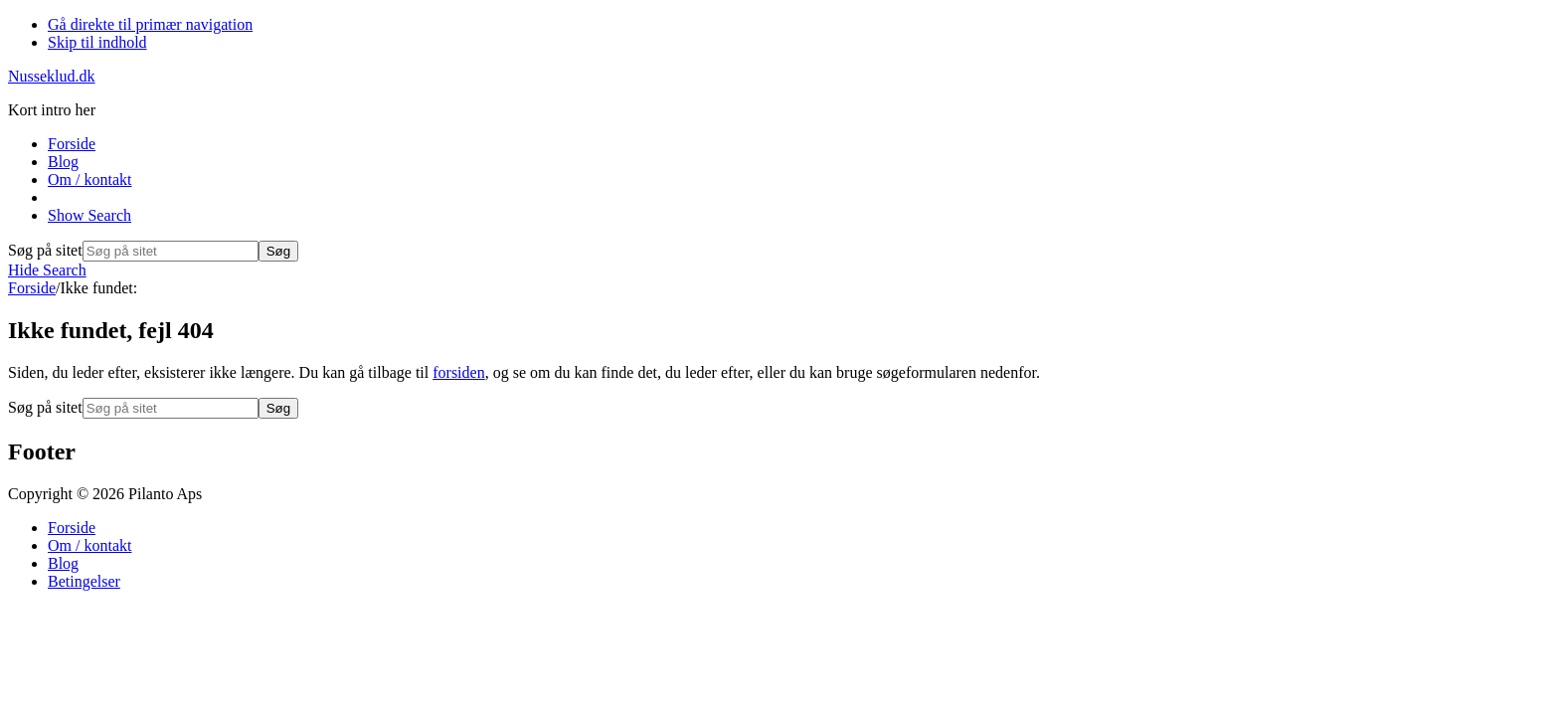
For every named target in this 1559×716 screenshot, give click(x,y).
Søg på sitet (45, 250)
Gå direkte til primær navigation (150, 24)
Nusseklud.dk (51, 76)
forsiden (458, 372)
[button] (89, 215)
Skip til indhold (97, 42)
